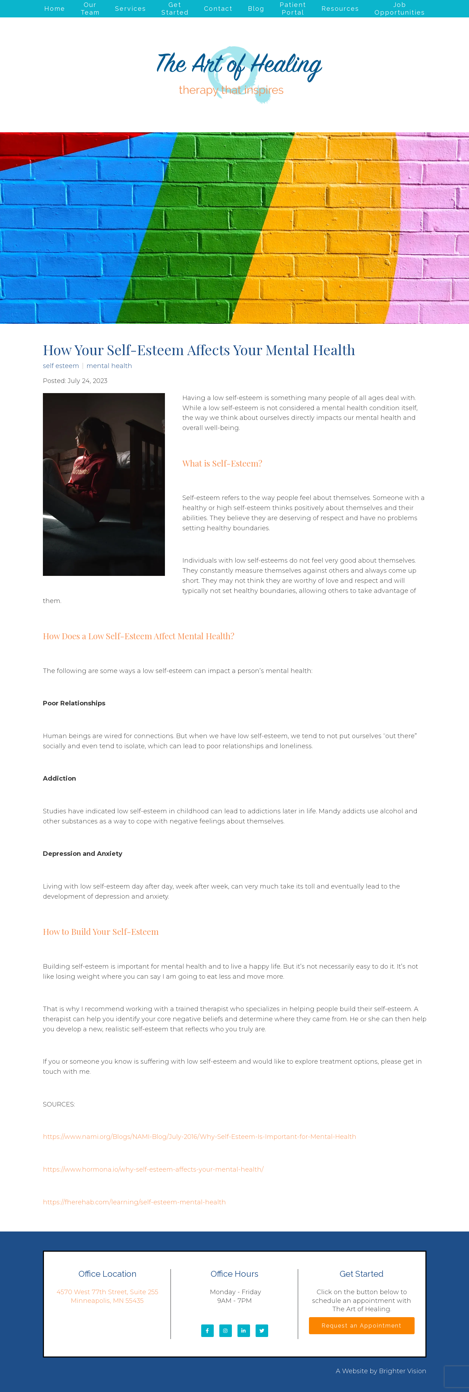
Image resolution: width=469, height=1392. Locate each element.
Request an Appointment (362, 1325)
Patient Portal (293, 8)
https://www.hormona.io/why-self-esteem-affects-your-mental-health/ (153, 1169)
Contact (218, 8)
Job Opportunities (400, 8)
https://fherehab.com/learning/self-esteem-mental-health (134, 1202)
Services (130, 8)
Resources (340, 8)
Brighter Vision (402, 1371)
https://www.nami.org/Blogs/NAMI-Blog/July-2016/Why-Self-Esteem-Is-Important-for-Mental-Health (199, 1137)
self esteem (61, 366)
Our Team (90, 8)
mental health (109, 366)
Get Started (175, 8)
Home (54, 8)
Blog (256, 8)
